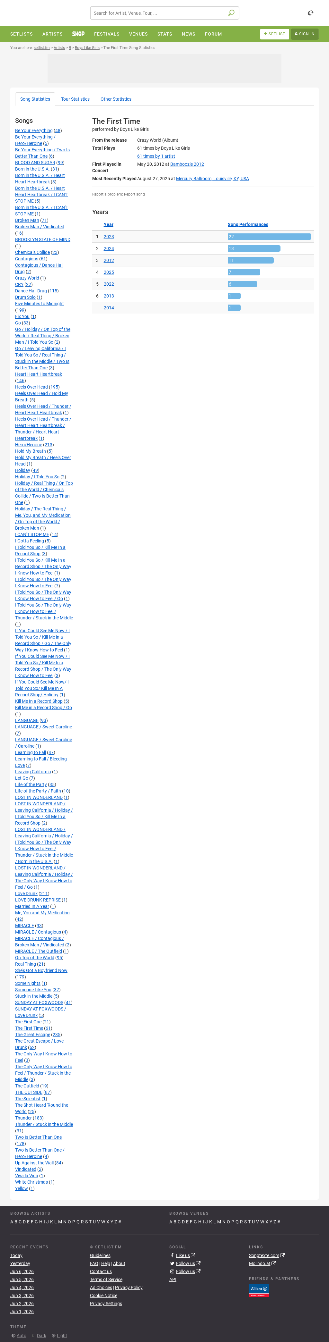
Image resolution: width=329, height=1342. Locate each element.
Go (18, 322)
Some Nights (27, 983)
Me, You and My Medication (42, 912)
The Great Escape (32, 1034)
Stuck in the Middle (33, 996)
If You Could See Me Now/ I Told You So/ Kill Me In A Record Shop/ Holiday (42, 688)
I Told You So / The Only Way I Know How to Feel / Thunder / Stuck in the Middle (44, 611)
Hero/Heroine (28, 444)
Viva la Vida (26, 1175)
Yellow (21, 1188)
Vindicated (25, 1169)
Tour (75, 99)
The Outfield (27, 1085)
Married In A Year (32, 906)
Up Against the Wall (34, 1162)
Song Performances (248, 224)
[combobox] (164, 13)
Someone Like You (33, 989)
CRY (19, 284)
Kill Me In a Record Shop (39, 701)
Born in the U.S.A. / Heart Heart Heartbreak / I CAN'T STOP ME (41, 195)
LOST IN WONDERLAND (39, 797)
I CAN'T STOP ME (32, 534)
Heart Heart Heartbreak (38, 374)
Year (108, 224)
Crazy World (27, 278)
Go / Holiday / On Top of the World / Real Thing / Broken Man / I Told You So (42, 336)
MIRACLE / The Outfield (38, 951)
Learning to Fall (30, 752)
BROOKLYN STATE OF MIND (42, 239)
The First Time (29, 1028)
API (172, 1279)
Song (35, 99)
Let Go (21, 778)
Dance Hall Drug (31, 290)
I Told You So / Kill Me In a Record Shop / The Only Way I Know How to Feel (43, 566)
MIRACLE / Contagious (38, 932)
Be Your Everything (34, 130)
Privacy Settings (106, 1303)
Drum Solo (25, 297)
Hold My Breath (30, 451)
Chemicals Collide (32, 252)
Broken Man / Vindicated (39, 226)
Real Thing (25, 964)
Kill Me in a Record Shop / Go (43, 707)
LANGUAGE (27, 720)
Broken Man (27, 220)
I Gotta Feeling (29, 540)
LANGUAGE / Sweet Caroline (43, 726)
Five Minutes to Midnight (39, 303)
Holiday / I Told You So (37, 476)
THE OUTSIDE (28, 1092)
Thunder (23, 1117)
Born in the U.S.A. (32, 169)
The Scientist (27, 1098)
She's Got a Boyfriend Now (41, 970)
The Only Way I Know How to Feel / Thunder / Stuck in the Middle (43, 1073)
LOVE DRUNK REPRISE (38, 899)
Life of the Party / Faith (38, 790)
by (156, 156)
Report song (134, 194)
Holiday (22, 470)
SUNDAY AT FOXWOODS (39, 1002)
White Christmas (31, 1182)
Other (116, 99)
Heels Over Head (31, 387)
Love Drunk (26, 893)
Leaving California (33, 771)
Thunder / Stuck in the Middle (44, 1124)
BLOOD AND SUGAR (35, 162)
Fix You (22, 316)
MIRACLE (24, 925)
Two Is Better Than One (38, 1137)
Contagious (26, 258)
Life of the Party (31, 784)
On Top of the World (34, 957)
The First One (28, 1021)
